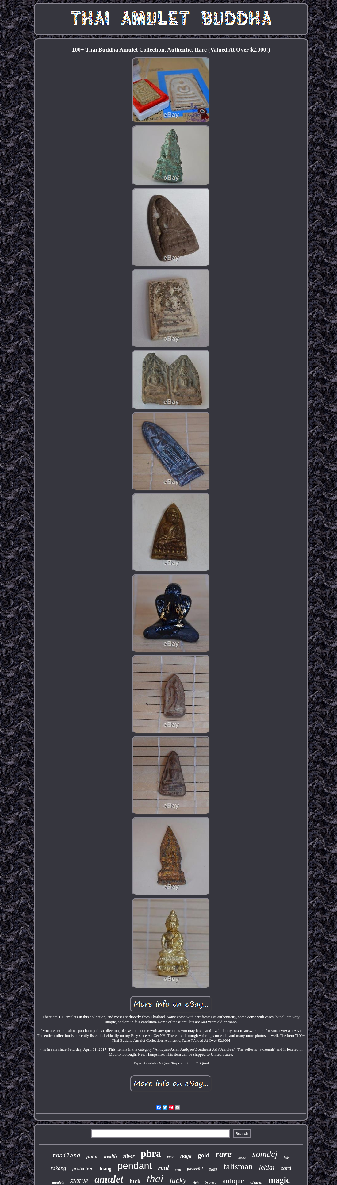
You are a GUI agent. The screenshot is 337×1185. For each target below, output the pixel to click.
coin (178, 1170)
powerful (195, 1169)
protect (242, 1157)
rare (224, 1154)
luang (105, 1168)
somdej (265, 1154)
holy (287, 1157)
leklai (266, 1167)
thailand (66, 1155)
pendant (134, 1165)
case (170, 1156)
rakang (58, 1168)
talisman (238, 1166)
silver (129, 1156)
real (163, 1167)
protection (83, 1168)
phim (92, 1156)
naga (186, 1156)
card (286, 1168)
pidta (213, 1169)
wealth (110, 1156)
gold (204, 1155)
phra (151, 1153)
